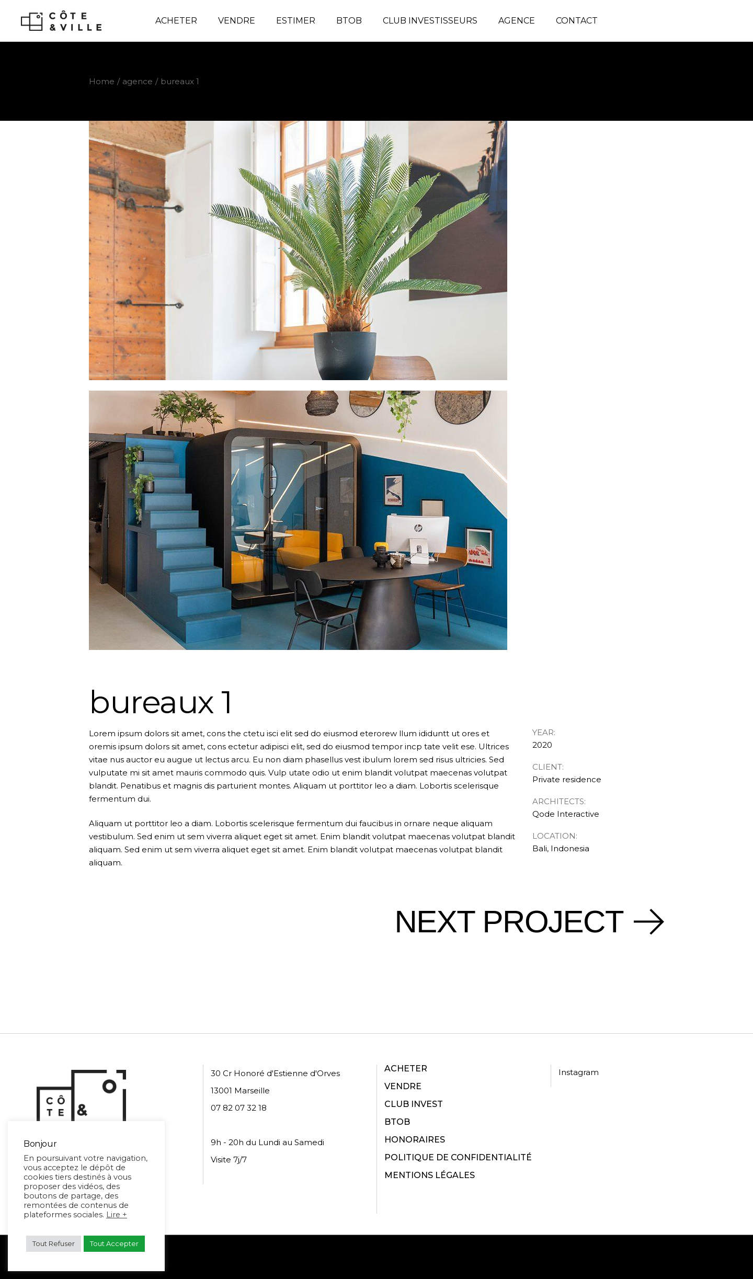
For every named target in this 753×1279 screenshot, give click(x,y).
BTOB (397, 1122)
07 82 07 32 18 (239, 1108)
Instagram (578, 1072)
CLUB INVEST (413, 1104)
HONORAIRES (414, 1140)
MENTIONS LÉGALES (429, 1175)
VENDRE (402, 1086)
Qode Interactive (565, 814)
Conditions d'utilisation (508, 1257)
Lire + (116, 1214)
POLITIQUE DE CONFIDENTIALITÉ (458, 1157)
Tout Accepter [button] (114, 1243)
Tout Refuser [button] (53, 1243)
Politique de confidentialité (398, 1257)
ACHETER (405, 1069)
